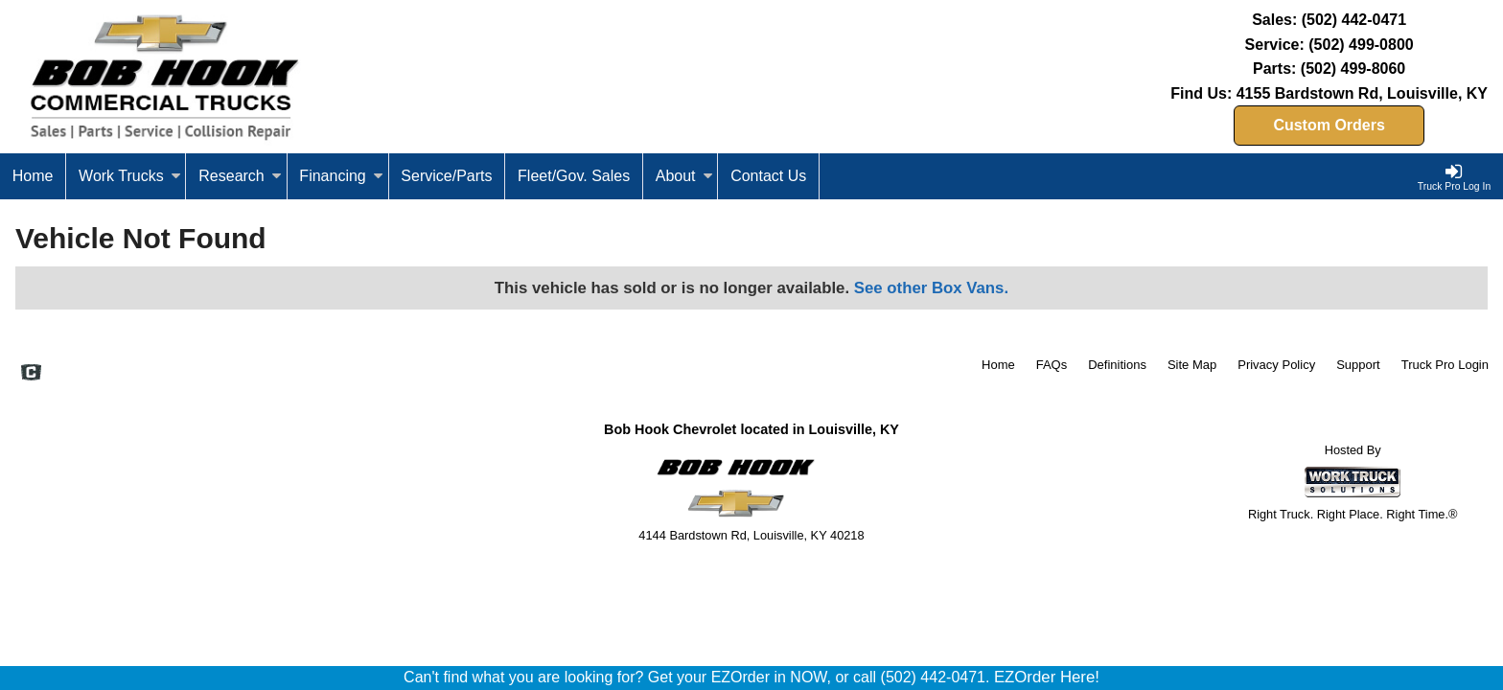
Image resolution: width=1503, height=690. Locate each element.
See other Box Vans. (931, 288)
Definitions (1117, 364)
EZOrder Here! (1046, 677)
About (684, 176)
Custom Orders (1328, 125)
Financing (340, 176)
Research (239, 176)
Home (33, 176)
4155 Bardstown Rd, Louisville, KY (1362, 93)
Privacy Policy (1276, 364)
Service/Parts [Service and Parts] (446, 176)
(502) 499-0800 (1360, 44)
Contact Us (768, 176)
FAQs (1052, 364)
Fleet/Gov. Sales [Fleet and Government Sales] (574, 176)
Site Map (1192, 364)
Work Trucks (130, 176)
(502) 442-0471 (1354, 20)
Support (1358, 364)
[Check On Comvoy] (31, 373)
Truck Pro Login (1445, 364)
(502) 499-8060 (1353, 68)
